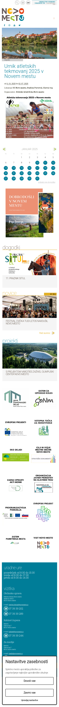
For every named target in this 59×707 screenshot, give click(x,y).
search (17, 2)
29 (22, 178)
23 (29, 173)
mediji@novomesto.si (16, 653)
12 (53, 162)
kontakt (23, 2)
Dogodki (7, 60)
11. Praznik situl (15, 278)
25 (45, 173)
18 (45, 168)
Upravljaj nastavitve (29, 700)
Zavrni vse (29, 692)
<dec (4, 149)
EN (28, 2)
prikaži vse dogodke (46, 182)
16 (29, 168)
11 (45, 162)
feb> (55, 149)
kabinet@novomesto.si (16, 632)
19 (53, 168)
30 (29, 178)
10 (37, 162)
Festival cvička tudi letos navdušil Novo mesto (27, 322)
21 (14, 173)
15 (22, 168)
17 (37, 168)
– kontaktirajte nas (45, 3)
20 (6, 173)
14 (14, 168)
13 (6, 168)
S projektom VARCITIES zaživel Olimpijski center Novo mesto (30, 373)
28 (14, 178)
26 (53, 173)
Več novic (44, 332)
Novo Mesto (19, 14)
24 (37, 173)
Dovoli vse (29, 680)
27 (6, 178)
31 (37, 178)
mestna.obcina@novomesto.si (18, 605)
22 (22, 173)
